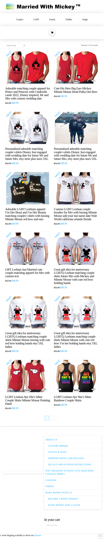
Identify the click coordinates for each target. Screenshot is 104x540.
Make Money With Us (58, 492)
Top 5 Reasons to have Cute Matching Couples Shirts (69, 472)
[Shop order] (15, 45)
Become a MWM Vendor (63, 499)
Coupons (50, 480)
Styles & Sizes (57, 452)
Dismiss (37, 535)
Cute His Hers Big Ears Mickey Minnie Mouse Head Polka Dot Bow (75, 90)
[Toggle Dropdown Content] (52, 33)
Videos (49, 486)
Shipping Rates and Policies (66, 458)
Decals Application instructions (69, 464)
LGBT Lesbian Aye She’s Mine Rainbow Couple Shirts (72, 398)
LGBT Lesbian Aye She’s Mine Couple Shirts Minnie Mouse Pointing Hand (27, 400)
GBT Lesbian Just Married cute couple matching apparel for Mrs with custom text (27, 273)
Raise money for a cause (64, 505)
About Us (51, 440)
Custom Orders (58, 446)
